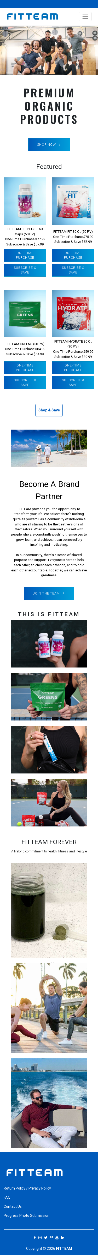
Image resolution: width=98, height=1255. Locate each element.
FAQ (7, 1197)
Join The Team (49, 593)
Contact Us (13, 1206)
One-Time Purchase (25, 255)
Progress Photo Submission (26, 1215)
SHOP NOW (49, 144)
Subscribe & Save (25, 270)
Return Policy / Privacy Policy (27, 1188)
